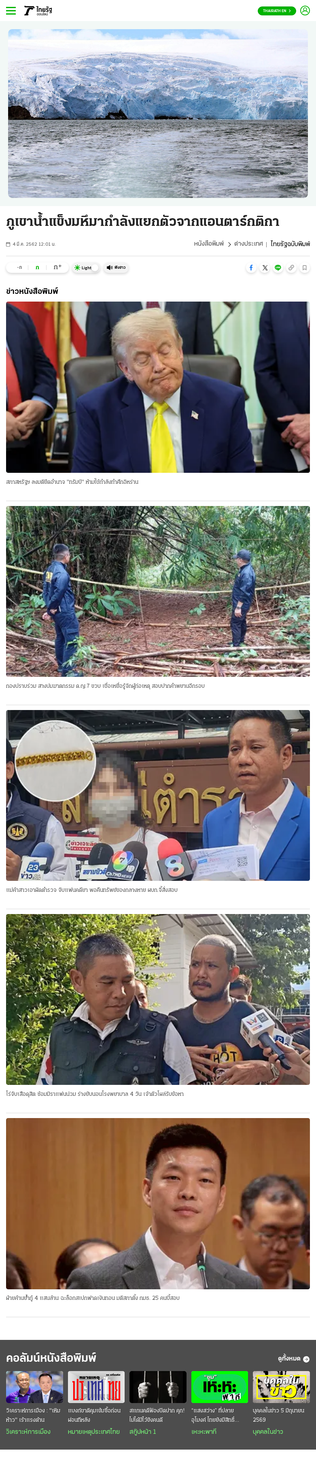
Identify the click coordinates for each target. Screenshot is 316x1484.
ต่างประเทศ (248, 244)
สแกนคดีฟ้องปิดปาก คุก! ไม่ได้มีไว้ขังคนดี (157, 1416)
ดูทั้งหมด (294, 1360)
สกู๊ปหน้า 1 (142, 1433)
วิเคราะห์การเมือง (28, 1433)
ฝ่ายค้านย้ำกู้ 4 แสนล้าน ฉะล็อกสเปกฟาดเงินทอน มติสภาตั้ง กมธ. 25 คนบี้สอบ (93, 1299)
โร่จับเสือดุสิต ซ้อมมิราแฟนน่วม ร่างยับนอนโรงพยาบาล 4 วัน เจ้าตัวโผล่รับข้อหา (95, 1095)
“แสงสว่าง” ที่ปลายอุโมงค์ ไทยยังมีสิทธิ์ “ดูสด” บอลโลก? (213, 1417)
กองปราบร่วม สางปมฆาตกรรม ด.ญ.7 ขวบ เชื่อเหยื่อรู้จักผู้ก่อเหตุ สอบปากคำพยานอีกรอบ (105, 686)
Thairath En (277, 11)
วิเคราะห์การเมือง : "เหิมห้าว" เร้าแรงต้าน (33, 1416)
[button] (251, 267)
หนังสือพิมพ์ (209, 244)
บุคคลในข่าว (268, 1433)
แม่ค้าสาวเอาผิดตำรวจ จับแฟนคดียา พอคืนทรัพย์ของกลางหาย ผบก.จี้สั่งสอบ (92, 891)
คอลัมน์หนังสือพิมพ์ (54, 1360)
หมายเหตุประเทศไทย (94, 1433)
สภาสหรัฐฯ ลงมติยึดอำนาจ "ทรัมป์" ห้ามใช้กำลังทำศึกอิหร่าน (72, 482)
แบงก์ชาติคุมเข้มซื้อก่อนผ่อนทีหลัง (94, 1416)
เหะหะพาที (203, 1433)
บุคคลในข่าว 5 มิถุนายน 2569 (278, 1416)
